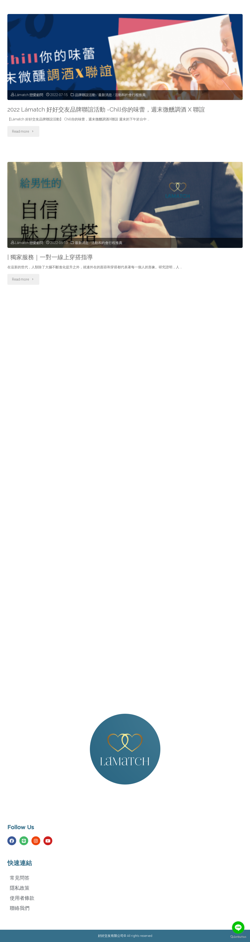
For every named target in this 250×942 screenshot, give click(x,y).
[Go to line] (238, 927)
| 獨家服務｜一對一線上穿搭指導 (51, 257)
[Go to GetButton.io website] (238, 937)
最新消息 (105, 95)
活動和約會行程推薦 (130, 95)
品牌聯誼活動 (85, 95)
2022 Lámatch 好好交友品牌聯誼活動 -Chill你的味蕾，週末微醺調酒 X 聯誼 (110, 109)
